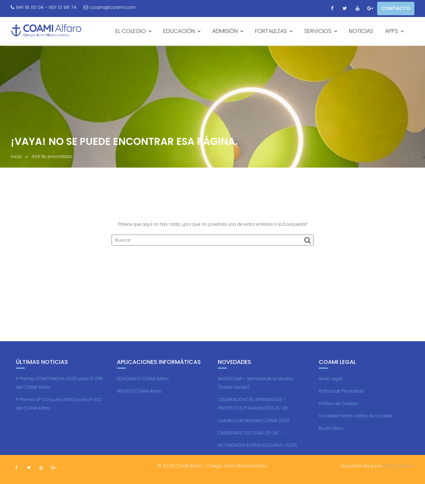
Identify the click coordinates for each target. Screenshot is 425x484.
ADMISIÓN (225, 31)
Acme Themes (399, 465)
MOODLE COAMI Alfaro (139, 400)
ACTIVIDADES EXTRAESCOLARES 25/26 (257, 454)
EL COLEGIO (130, 31)
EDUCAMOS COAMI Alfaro (143, 388)
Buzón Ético (331, 437)
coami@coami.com (110, 7)
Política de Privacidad (341, 400)
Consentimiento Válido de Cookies (355, 425)
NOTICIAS (361, 31)
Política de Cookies (338, 413)
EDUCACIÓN (179, 31)
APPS (391, 31)
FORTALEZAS (271, 31)
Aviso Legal (330, 388)
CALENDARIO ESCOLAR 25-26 (248, 442)
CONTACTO (395, 8)
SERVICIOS (318, 31)
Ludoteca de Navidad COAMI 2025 (254, 430)
